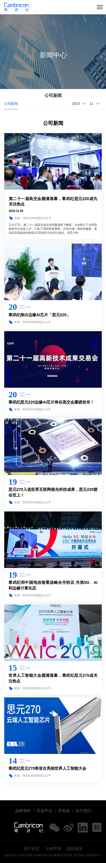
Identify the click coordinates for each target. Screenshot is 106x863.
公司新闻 (11, 104)
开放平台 (44, 811)
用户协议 (32, 849)
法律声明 (53, 849)
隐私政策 (75, 849)
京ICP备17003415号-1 (87, 855)
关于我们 (83, 811)
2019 (76, 104)
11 (91, 104)
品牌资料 (23, 811)
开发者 (64, 811)
